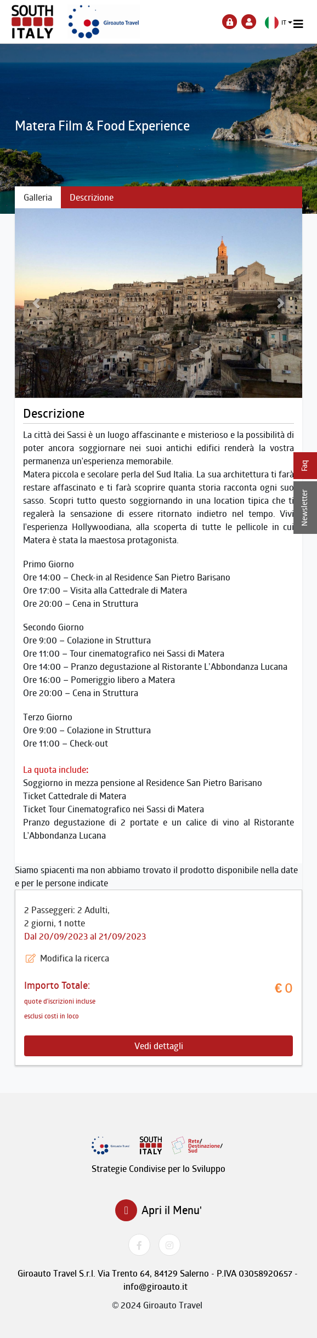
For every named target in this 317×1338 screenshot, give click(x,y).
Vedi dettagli (158, 1046)
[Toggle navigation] (298, 24)
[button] (279, 23)
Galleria (38, 197)
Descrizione (92, 197)
